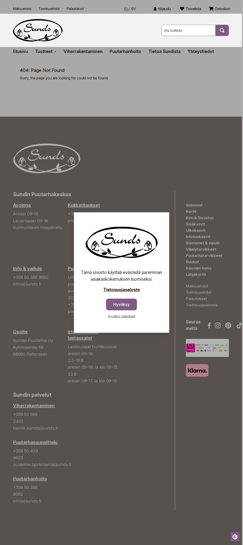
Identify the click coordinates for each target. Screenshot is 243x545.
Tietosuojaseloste (121, 289)
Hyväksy (121, 304)
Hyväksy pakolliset (121, 316)
